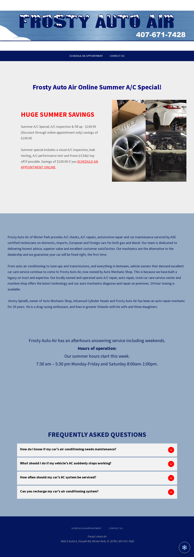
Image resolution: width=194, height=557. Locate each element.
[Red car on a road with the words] (97, 391)
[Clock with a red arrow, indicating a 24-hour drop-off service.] (62, 391)
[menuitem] (86, 56)
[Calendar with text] (27, 391)
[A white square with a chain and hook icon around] (167, 391)
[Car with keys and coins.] (132, 391)
